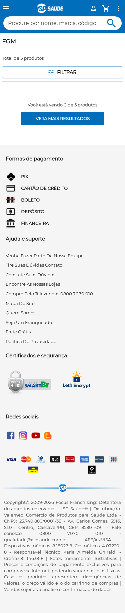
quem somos (20, 312)
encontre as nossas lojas (33, 284)
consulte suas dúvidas (30, 274)
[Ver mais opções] (118, 8)
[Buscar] (111, 23)
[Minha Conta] (93, 8)
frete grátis (18, 331)
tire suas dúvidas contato (34, 265)
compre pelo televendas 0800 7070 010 (49, 293)
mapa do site (20, 303)
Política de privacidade (31, 341)
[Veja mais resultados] (62, 118)
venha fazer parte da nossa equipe (45, 255)
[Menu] (6, 8)
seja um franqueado (29, 322)
